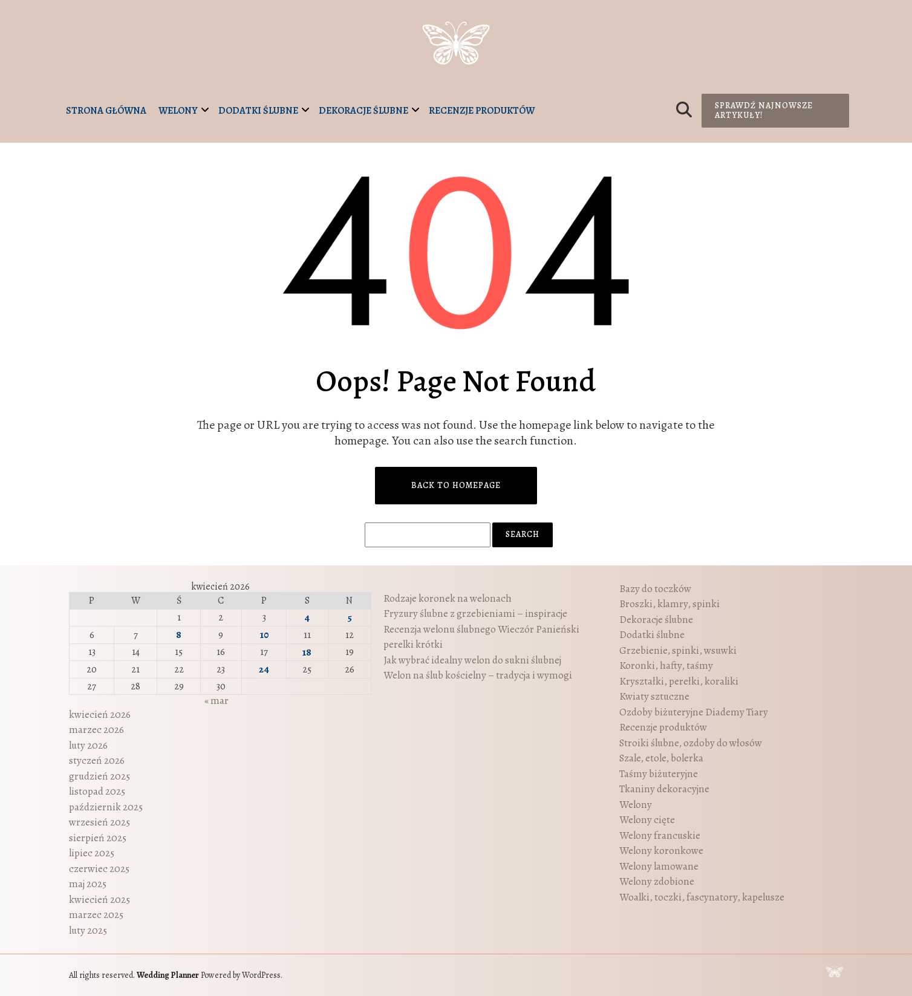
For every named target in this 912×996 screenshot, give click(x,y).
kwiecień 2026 (100, 714)
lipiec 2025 (91, 853)
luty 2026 (88, 745)
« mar (216, 701)
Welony (178, 110)
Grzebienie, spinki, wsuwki (678, 650)
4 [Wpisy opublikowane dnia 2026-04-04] (307, 618)
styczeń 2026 (97, 760)
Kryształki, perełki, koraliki (678, 681)
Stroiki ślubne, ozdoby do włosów (690, 743)
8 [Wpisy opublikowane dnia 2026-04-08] (178, 635)
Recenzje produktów (482, 110)
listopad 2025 (97, 791)
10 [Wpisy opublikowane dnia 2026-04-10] (264, 635)
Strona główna (106, 110)
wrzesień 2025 (99, 822)
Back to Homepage (456, 485)
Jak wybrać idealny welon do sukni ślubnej (472, 660)
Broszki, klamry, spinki (669, 604)
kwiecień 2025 (99, 899)
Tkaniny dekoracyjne (664, 789)
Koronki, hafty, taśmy (666, 665)
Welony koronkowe (661, 851)
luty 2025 (88, 930)
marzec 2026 (96, 730)
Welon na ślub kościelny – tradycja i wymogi (477, 675)
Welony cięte (647, 820)
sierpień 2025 (97, 838)
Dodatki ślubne (258, 110)
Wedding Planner (168, 975)
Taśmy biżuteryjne (658, 774)
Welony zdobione (656, 881)
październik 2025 (106, 807)
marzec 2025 (96, 915)
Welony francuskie (659, 835)
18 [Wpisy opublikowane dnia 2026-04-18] (306, 652)
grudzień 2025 (99, 776)
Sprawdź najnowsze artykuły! (764, 110)
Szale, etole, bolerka (661, 758)
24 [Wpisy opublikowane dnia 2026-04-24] (264, 669)
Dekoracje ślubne (363, 110)
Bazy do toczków (655, 589)
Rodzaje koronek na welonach (447, 598)
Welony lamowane (659, 866)
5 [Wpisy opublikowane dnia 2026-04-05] (349, 618)
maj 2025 (87, 884)
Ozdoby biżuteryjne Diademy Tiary (693, 712)
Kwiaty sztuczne (654, 696)
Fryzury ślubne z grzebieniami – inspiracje (475, 613)
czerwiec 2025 (99, 869)
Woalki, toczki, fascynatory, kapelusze (701, 897)
